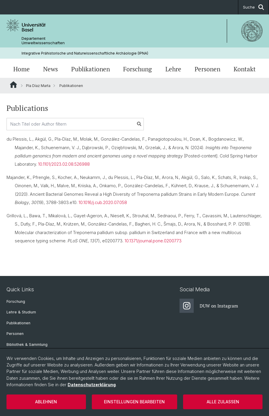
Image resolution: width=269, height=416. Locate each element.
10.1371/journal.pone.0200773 (153, 240)
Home (21, 69)
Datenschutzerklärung (92, 384)
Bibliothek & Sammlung (27, 344)
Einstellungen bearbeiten (134, 401)
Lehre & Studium (21, 312)
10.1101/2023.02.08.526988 (64, 164)
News (50, 69)
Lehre (173, 69)
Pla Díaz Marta (38, 85)
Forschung (137, 69)
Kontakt (245, 69)
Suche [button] (253, 7)
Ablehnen (46, 401)
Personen (207, 69)
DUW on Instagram (209, 306)
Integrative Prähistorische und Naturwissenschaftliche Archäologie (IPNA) (85, 53)
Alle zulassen (223, 401)
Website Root (13, 84)
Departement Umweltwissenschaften (43, 40)
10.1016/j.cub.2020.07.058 (103, 202)
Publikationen (90, 69)
